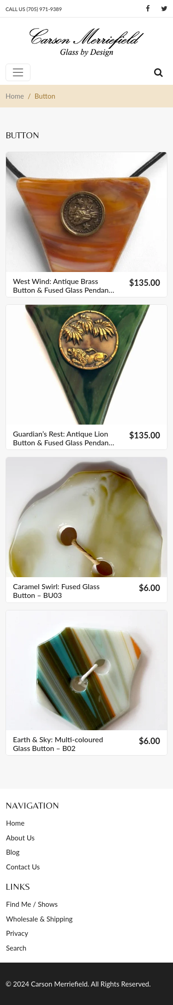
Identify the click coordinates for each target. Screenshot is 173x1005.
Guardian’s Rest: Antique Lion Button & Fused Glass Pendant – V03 (62, 438)
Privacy (17, 933)
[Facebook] (148, 8)
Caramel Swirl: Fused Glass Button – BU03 (56, 590)
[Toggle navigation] (18, 72)
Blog (12, 852)
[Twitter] (164, 8)
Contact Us (23, 867)
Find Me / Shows (32, 904)
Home (15, 823)
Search (16, 948)
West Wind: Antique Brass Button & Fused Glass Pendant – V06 (62, 285)
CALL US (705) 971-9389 (34, 9)
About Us (20, 838)
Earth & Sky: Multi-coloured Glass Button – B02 (58, 743)
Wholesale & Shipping (39, 919)
